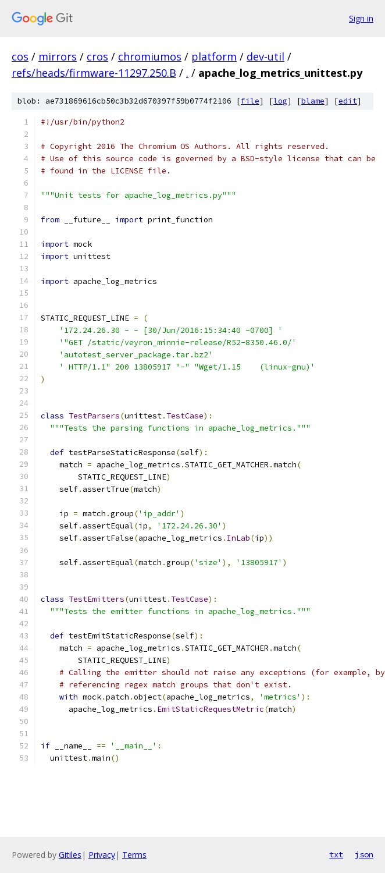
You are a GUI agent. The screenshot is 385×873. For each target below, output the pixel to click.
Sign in (361, 18)
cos (20, 56)
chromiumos (149, 56)
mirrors (57, 56)
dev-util (265, 56)
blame (313, 101)
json (364, 854)
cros (97, 56)
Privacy (101, 854)
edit (347, 101)
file (250, 101)
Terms (134, 854)
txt (336, 854)
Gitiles (70, 854)
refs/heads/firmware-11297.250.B (94, 73)
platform (214, 56)
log (280, 101)
